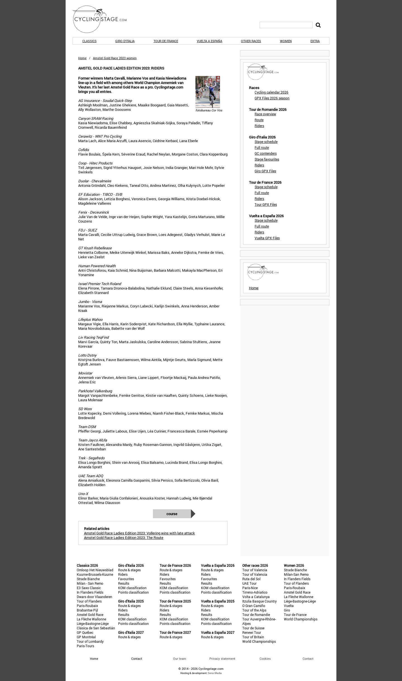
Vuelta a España (209, 41)
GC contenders (266, 153)
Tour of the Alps (254, 610)
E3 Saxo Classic (89, 588)
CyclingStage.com (103, 19)
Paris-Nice (250, 588)
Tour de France (166, 41)
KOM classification (132, 588)
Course (171, 513)
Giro (287, 610)
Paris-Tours (85, 646)
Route (259, 120)
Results (123, 583)
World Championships (259, 641)
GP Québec (85, 632)
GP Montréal (86, 637)
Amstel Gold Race (90, 614)
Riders (259, 125)
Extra (315, 41)
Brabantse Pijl (87, 610)
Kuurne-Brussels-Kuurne (95, 574)
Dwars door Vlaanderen (94, 596)
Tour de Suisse (253, 628)
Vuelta (289, 605)
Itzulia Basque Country (259, 601)
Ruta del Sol (251, 579)
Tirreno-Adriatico (254, 592)
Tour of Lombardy (90, 641)
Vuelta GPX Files (267, 238)
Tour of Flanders (89, 601)
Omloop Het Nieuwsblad (95, 570)
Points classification (133, 592)
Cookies (265, 658)
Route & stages (129, 570)
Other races (251, 41)
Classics (89, 41)
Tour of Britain (253, 637)
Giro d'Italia (125, 41)
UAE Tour (249, 583)
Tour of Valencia (254, 570)
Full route (262, 147)
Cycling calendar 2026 (271, 92)
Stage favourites (267, 159)
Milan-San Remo (296, 574)
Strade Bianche (88, 579)
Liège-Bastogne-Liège (93, 623)
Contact (308, 658)
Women (286, 41)
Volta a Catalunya (256, 596)
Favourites (126, 579)
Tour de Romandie (256, 614)
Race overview (265, 114)
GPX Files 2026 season (272, 98)
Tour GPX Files (266, 204)
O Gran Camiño (253, 605)
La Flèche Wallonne (91, 619)
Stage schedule (266, 141)
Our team (179, 658)
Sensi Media (215, 673)
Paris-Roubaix (87, 605)
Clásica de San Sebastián (96, 628)
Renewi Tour (251, 632)
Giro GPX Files (265, 171)
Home (82, 58)
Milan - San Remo (90, 583)
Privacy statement (222, 658)
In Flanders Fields (90, 592)
